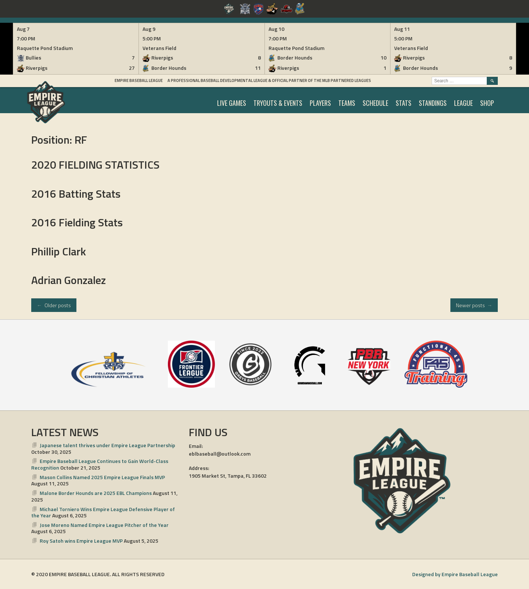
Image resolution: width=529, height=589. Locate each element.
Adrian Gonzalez (68, 280)
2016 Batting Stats (75, 193)
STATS (403, 103)
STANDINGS (433, 103)
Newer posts (474, 305)
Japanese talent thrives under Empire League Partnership (107, 445)
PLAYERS (320, 103)
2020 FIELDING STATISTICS (95, 164)
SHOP (487, 103)
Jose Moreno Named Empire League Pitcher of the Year (104, 525)
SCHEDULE (375, 103)
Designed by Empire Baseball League (455, 574)
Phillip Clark (58, 251)
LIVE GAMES (231, 103)
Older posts (54, 305)
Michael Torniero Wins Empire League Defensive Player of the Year (103, 512)
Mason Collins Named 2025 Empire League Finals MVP (102, 477)
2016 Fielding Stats (77, 222)
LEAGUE (463, 103)
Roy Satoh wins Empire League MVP (81, 541)
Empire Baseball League (139, 80)
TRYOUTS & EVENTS (277, 103)
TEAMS (346, 103)
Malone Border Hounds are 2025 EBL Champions (96, 493)
